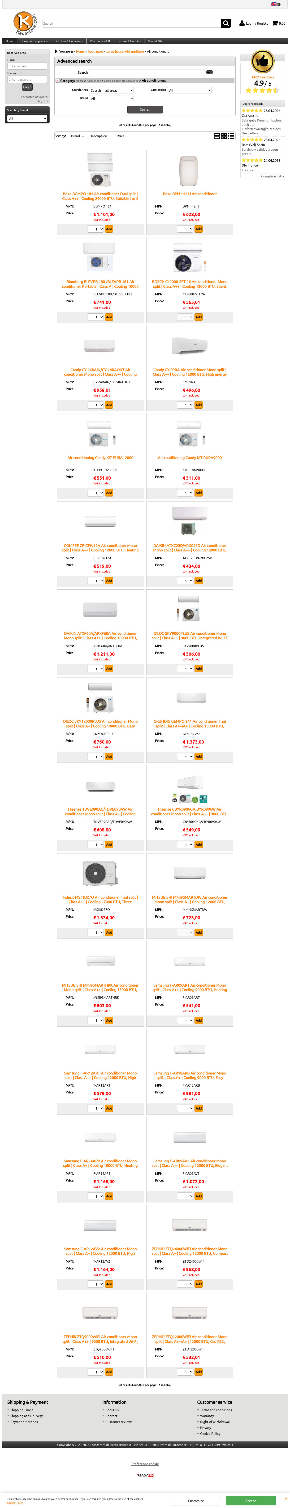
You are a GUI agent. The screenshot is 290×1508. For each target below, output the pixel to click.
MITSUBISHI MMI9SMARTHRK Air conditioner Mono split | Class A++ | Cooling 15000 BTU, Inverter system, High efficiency (100, 994)
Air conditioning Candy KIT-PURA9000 (190, 461)
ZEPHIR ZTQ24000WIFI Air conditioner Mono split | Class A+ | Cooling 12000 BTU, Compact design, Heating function (190, 1257)
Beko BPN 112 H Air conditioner (190, 197)
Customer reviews (118, 1426)
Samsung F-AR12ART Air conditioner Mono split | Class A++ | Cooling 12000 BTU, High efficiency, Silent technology (100, 1082)
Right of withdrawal (215, 1426)
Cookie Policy (15, 1502)
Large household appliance (121, 85)
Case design (158, 94)
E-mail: (12, 64)
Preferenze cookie (145, 1468)
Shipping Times (21, 1414)
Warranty (207, 1420)
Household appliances (34, 43)
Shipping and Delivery (26, 1420)
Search (83, 77)
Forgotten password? (34, 101)
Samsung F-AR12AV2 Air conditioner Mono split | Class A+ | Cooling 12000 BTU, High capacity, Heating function (100, 1257)
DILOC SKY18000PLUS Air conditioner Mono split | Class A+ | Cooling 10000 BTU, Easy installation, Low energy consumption (100, 730)
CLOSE (286, 1498)
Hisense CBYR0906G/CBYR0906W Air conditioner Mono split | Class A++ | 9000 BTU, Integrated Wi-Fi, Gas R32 (189, 818)
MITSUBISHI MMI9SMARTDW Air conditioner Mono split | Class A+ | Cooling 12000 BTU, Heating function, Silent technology (189, 906)
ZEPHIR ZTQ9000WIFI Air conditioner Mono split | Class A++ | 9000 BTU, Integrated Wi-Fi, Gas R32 (100, 1345)
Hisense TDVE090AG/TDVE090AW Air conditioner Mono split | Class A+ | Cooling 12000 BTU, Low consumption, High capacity (100, 818)
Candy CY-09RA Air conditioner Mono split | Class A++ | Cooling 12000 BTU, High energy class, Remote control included (190, 378)
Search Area (80, 94)
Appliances (94, 85)
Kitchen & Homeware (68, 43)
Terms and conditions (216, 1414)
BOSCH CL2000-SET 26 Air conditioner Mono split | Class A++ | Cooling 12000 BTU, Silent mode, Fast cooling (189, 290)
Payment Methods (24, 1426)
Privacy (205, 1432)
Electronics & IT (99, 43)
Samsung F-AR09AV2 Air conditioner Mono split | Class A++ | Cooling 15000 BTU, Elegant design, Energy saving (190, 1170)
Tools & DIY (153, 43)
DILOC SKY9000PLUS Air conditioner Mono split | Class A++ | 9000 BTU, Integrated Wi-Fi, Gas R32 (190, 642)
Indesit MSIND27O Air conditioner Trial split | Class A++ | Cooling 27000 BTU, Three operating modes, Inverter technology (100, 906)
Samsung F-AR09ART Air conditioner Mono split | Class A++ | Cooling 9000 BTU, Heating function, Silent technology (189, 994)
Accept (250, 1501)
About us (112, 1414)
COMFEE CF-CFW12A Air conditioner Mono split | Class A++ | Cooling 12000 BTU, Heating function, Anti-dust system (100, 554)
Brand (84, 102)
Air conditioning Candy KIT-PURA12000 (100, 461)
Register (42, 106)
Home (9, 43)
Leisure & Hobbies (127, 43)
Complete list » (272, 181)
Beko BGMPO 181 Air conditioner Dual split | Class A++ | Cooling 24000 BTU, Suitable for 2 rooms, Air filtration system (100, 202)
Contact (111, 1420)
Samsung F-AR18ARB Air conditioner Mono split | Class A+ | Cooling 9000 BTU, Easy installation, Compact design (189, 1082)
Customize (196, 1501)
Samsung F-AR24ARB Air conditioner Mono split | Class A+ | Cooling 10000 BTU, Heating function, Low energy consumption (100, 1170)
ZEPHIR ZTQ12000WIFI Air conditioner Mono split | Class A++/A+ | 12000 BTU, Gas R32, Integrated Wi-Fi (189, 1345)
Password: (14, 78)
